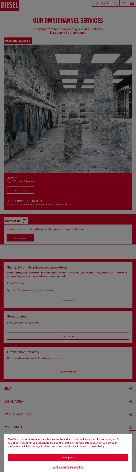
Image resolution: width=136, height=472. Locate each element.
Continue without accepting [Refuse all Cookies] (68, 466)
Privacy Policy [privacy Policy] (76, 446)
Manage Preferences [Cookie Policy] (43, 446)
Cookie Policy (96, 446)
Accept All (68, 457)
